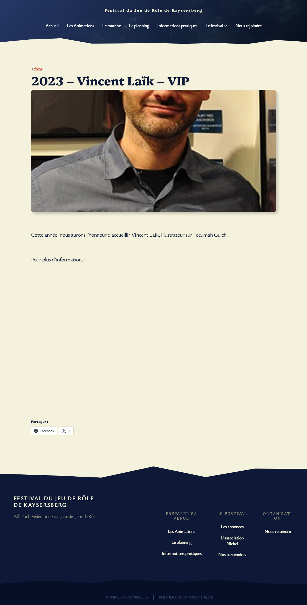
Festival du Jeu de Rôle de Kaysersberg (54, 501)
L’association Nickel (232, 540)
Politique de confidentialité (186, 597)
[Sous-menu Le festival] (225, 25)
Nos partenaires (232, 554)
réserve (38, 68)
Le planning (181, 542)
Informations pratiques (182, 553)
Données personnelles (127, 597)
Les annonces (232, 526)
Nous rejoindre (278, 531)
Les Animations (181, 531)
